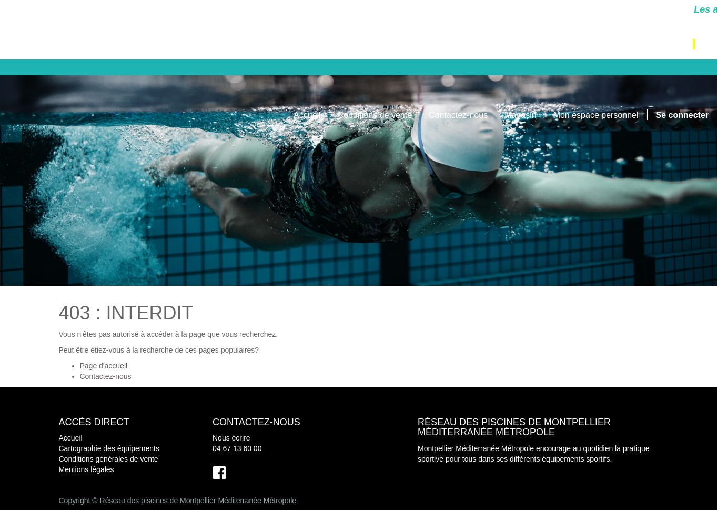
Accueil (71, 438)
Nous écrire (231, 438)
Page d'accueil (104, 366)
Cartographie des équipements (109, 448)
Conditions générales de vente (108, 459)
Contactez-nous (106, 376)
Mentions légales (86, 469)
